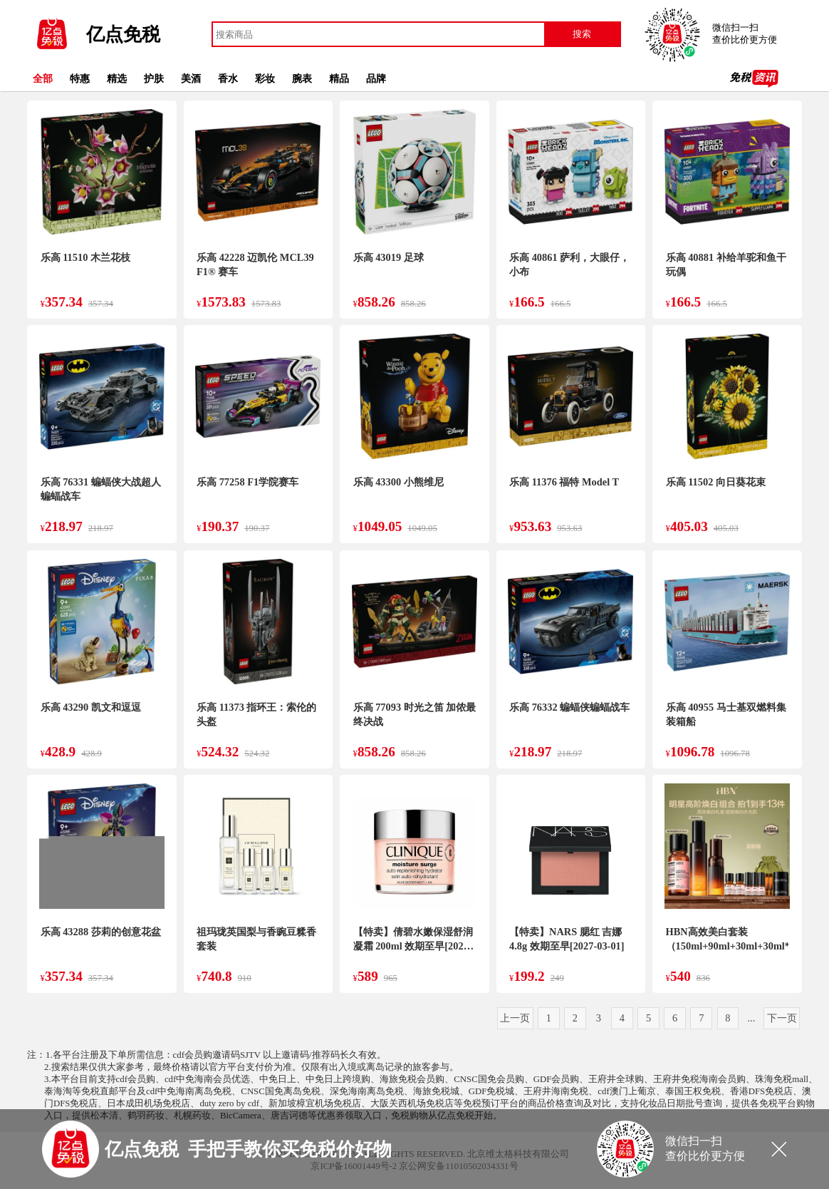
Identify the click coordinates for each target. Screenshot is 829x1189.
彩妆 (265, 78)
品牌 (376, 78)
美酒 (191, 78)
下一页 (782, 1018)
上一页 (515, 1018)
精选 (117, 78)
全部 (43, 78)
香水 (228, 78)
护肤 (154, 78)
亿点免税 (123, 34)
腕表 (302, 78)
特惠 (80, 78)
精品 (339, 78)
